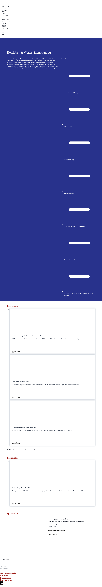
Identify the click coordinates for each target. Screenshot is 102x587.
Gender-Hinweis (8, 573)
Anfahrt (4, 575)
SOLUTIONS (6, 8)
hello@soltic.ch (4, 558)
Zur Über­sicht (11, 450)
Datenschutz (6, 580)
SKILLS (4, 10)
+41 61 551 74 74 (4, 560)
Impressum (5, 578)
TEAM (4, 12)
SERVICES (5, 6)
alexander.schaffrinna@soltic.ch (56, 530)
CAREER (5, 15)
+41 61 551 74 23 (52, 534)
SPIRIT (4, 14)
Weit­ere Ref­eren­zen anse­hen (28, 450)
